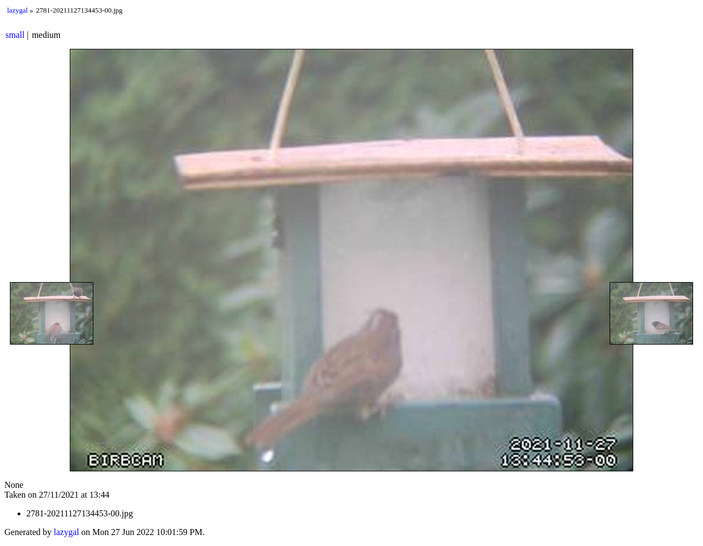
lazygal (17, 10)
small (15, 35)
